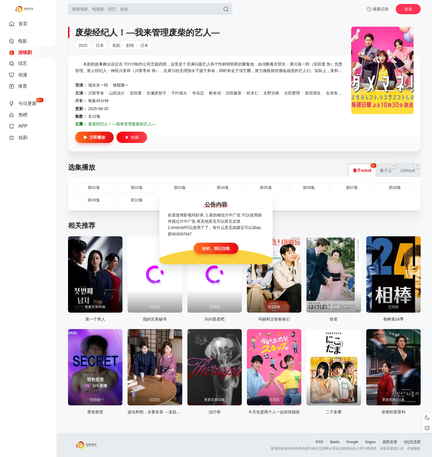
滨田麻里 (234, 93)
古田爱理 (292, 93)
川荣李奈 (96, 93)
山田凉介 (117, 93)
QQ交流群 (412, 442)
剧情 (130, 45)
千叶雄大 (179, 93)
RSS (319, 442)
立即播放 (94, 137)
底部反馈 (389, 442)
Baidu (334, 442)
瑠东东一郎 (98, 85)
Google (352, 442)
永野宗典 (271, 93)
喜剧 (116, 45)
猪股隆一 (121, 85)
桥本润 (215, 93)
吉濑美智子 (156, 93)
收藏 (132, 137)
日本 (100, 45)
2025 (83, 45)
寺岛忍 (198, 93)
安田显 (136, 93)
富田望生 (313, 93)
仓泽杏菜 (334, 93)
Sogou (370, 442)
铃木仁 (253, 93)
